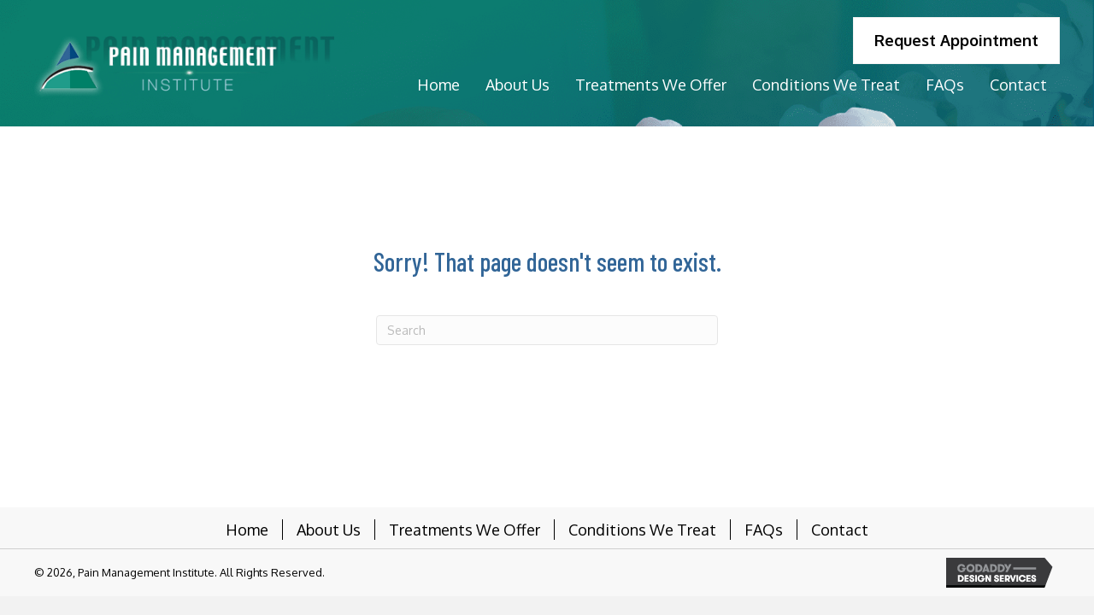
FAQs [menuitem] (763, 529)
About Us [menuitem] (329, 529)
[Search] (547, 330)
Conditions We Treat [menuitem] (642, 529)
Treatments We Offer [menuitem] (464, 529)
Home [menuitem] (247, 529)
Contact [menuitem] (839, 529)
